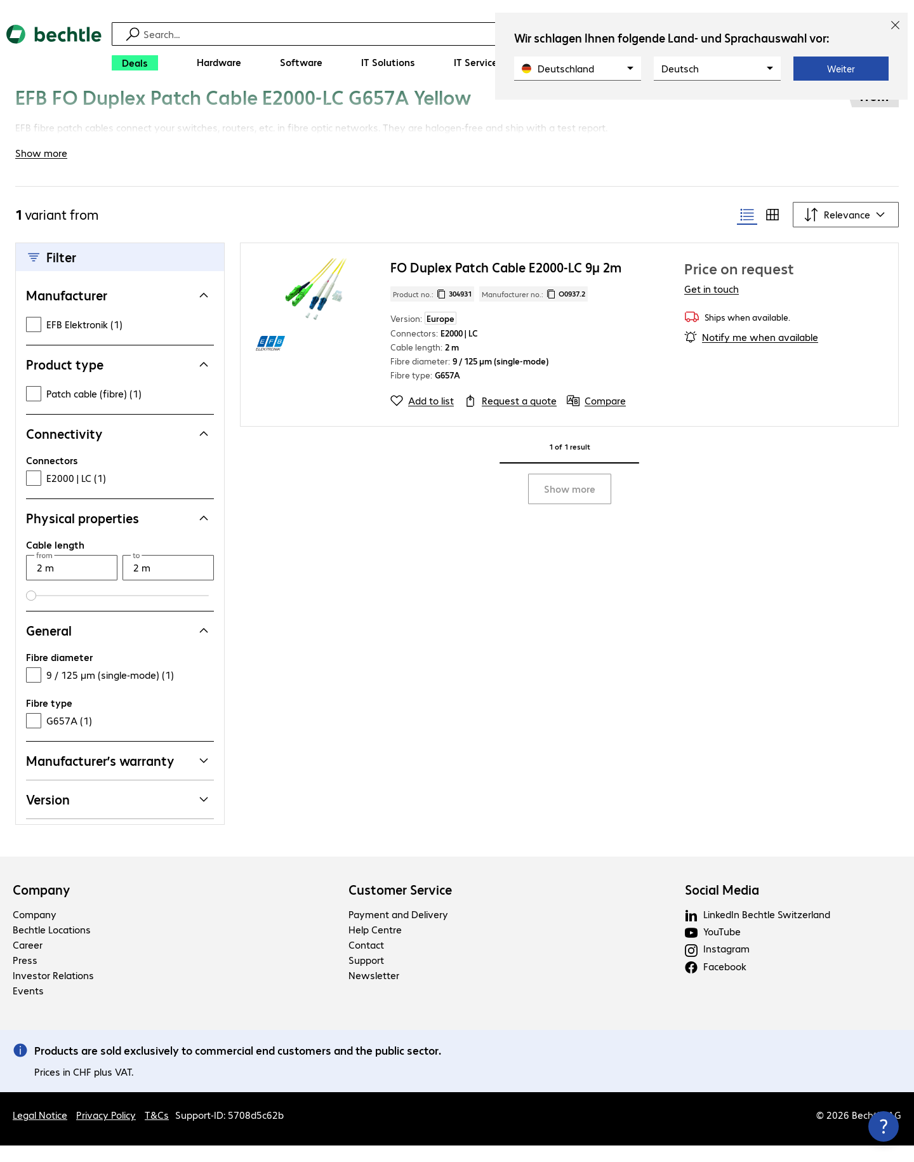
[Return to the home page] (54, 51)
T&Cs (157, 1131)
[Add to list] (422, 417)
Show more (569, 505)
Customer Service (400, 906)
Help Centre (375, 945)
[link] (386, 112)
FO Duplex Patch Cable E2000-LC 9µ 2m (505, 283)
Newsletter (373, 991)
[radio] (747, 231)
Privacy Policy (106, 1131)
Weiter (841, 68)
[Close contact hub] (883, 1126)
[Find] (465, 34)
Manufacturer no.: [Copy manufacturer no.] (533, 310)
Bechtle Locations (52, 945)
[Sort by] (846, 231)
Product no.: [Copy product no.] (432, 310)
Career (28, 961)
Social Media (722, 906)
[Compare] (596, 417)
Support (366, 976)
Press (25, 976)
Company (41, 906)
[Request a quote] (510, 417)
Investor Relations (53, 991)
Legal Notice (40, 1131)
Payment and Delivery (398, 930)
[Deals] (135, 62)
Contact (366, 961)
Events (28, 1006)
